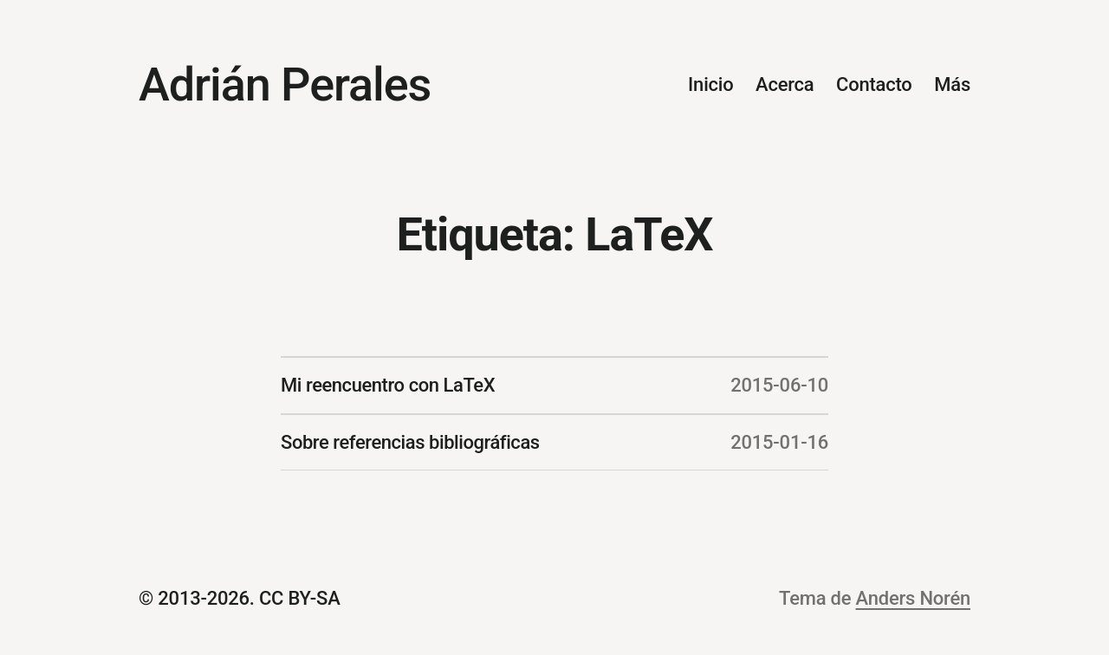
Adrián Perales (285, 84)
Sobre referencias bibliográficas (410, 442)
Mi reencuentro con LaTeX (388, 385)
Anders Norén (913, 598)
